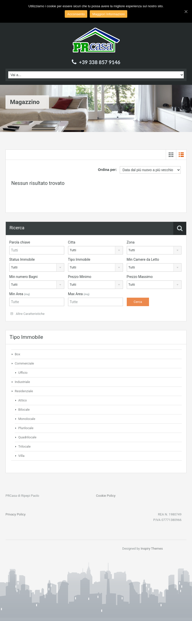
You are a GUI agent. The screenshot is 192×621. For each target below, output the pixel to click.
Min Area (19, 294)
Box (17, 354)
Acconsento (76, 14)
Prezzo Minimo (79, 277)
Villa (21, 456)
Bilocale (24, 409)
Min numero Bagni (23, 277)
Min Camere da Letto (143, 259)
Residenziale (24, 391)
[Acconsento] (185, 11)
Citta (71, 242)
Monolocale (26, 419)
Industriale (22, 382)
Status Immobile (22, 259)
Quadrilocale (27, 437)
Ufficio (23, 372)
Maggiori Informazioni (108, 14)
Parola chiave (19, 242)
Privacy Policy (16, 514)
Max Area (79, 294)
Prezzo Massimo (140, 277)
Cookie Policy (106, 495)
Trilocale (24, 446)
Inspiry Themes (152, 548)
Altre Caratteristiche (27, 314)
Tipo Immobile (79, 259)
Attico (22, 400)
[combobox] (95, 250)
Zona (131, 242)
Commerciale (24, 363)
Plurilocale (26, 428)
